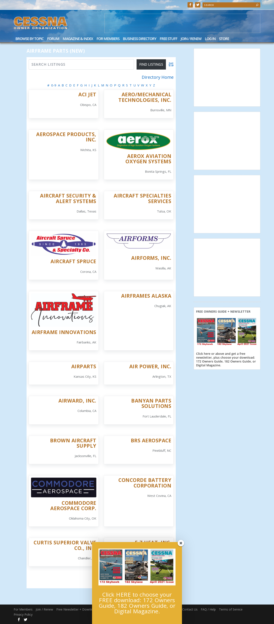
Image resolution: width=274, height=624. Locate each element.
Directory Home (158, 77)
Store (224, 39)
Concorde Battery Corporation (144, 483)
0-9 (53, 85)
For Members (108, 39)
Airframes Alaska (146, 295)
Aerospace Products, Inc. (66, 137)
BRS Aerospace (151, 440)
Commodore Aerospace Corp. (73, 505)
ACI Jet (87, 94)
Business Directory (139, 39)
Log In (210, 39)
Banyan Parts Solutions (151, 403)
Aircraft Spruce (73, 261)
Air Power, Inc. (150, 366)
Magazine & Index (78, 39)
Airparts (83, 366)
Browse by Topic (29, 39)
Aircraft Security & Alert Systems (68, 198)
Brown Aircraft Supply (73, 443)
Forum (53, 39)
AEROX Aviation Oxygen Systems (148, 159)
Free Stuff (168, 39)
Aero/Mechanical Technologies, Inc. (144, 97)
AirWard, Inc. (77, 400)
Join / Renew (191, 39)
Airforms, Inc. (151, 257)
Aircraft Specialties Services (142, 198)
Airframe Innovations (64, 332)
